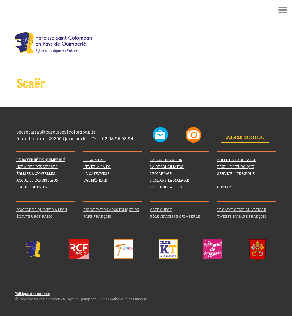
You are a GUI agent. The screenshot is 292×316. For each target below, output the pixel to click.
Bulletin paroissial (245, 137)
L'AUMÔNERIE (95, 180)
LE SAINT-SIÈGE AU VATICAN (241, 209)
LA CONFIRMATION (166, 159)
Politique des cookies (32, 294)
